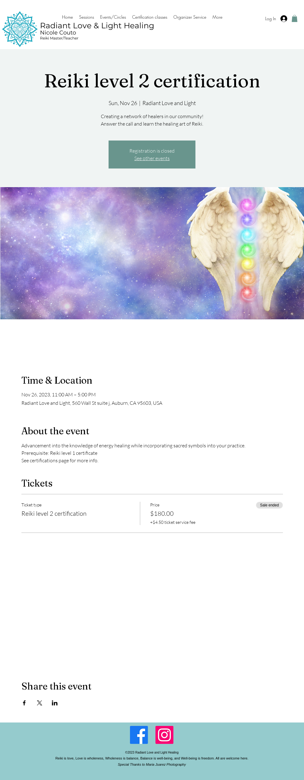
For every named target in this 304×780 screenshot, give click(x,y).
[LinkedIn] (164, 735)
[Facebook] (139, 735)
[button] (294, 18)
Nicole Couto (58, 32)
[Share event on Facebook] (24, 702)
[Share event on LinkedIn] (55, 702)
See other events (152, 158)
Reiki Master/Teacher (59, 38)
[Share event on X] (39, 702)
